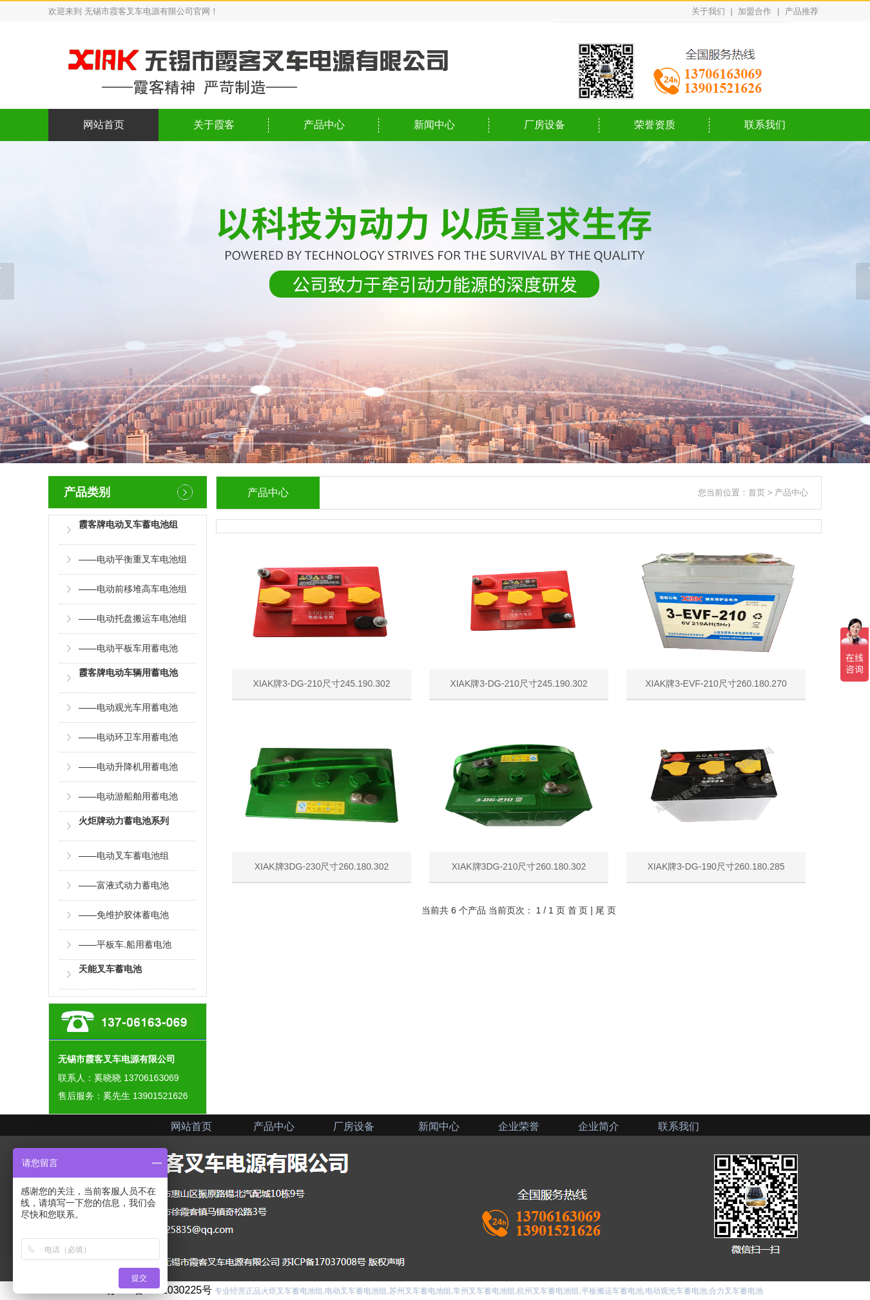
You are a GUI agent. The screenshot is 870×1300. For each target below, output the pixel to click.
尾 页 (605, 910)
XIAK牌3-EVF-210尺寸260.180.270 (716, 612)
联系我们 (765, 124)
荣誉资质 (654, 124)
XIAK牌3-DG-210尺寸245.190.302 (321, 612)
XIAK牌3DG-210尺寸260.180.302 (518, 795)
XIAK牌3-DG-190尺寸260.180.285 (716, 795)
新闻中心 (434, 124)
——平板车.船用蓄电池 (125, 944)
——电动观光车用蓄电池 (128, 707)
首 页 (578, 910)
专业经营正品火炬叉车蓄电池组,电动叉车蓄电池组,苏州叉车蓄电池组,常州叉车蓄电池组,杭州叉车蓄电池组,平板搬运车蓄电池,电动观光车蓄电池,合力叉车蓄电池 (489, 1290)
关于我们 (708, 11)
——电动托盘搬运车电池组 (133, 618)
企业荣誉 (518, 1126)
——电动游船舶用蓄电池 (128, 796)
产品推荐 (801, 11)
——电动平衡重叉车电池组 (133, 559)
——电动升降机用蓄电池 (128, 766)
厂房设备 (544, 124)
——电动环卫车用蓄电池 (128, 737)
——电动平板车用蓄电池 (128, 648)
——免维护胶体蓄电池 (124, 915)
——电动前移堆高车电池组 (133, 589)
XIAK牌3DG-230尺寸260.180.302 (321, 795)
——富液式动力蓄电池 (124, 885)
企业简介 (598, 1126)
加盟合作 (754, 11)
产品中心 (324, 124)
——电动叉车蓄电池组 (124, 855)
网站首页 (103, 124)
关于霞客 (214, 124)
